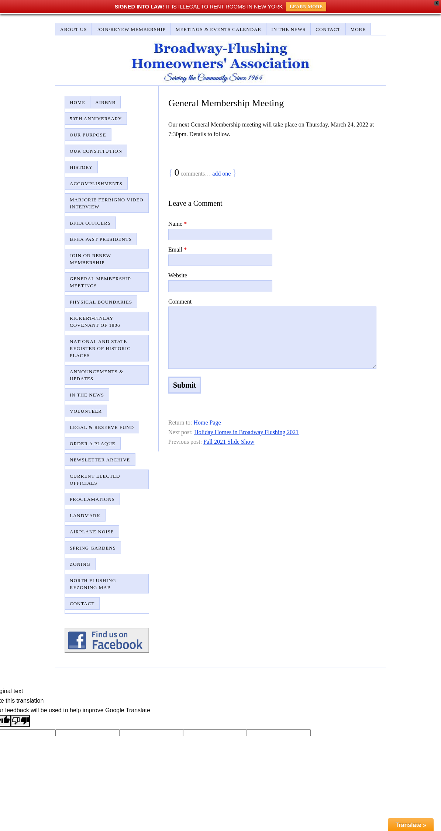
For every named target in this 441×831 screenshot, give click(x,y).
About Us (73, 29)
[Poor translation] (20, 721)
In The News (288, 29)
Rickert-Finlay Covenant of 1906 (95, 321)
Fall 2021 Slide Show (228, 442)
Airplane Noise (92, 531)
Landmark (85, 515)
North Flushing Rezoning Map (93, 584)
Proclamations (92, 499)
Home (77, 102)
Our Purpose (88, 135)
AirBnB (105, 102)
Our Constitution (96, 151)
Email (177, 249)
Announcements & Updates (96, 375)
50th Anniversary (96, 118)
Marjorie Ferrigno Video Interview (107, 203)
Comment (180, 301)
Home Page (207, 422)
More (358, 29)
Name (177, 224)
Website (177, 275)
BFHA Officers (90, 223)
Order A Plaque (93, 443)
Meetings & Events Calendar (218, 29)
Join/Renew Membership (131, 29)
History (81, 167)
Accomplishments (96, 183)
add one (221, 173)
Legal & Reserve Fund (102, 427)
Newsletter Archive (100, 460)
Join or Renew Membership (90, 259)
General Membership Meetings (100, 282)
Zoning (80, 564)
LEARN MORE (306, 6)
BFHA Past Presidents (101, 239)
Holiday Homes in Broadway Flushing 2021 (246, 432)
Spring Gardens (93, 548)
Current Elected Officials (95, 479)
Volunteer (86, 411)
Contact (328, 29)
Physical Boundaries (101, 302)
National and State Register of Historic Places (100, 348)
